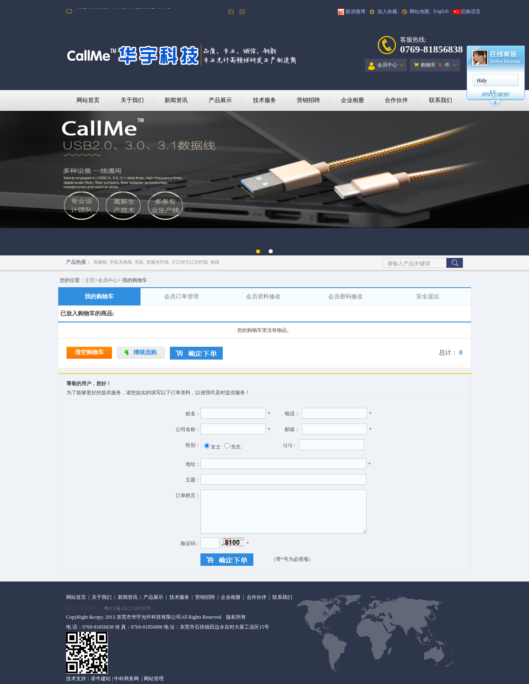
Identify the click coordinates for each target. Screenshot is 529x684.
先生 (236, 447)
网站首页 (88, 100)
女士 (216, 447)
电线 (214, 262)
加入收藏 (387, 11)
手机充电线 (121, 262)
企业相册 (352, 100)
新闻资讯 (176, 100)
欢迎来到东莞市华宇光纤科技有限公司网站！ (126, 11)
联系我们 (440, 100)
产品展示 (220, 100)
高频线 (100, 262)
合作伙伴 (396, 100)
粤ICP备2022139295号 (127, 608)
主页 (90, 280)
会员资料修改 (263, 296)
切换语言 (471, 11)
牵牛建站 (101, 679)
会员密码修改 (345, 296)
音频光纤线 (157, 262)
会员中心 (382, 66)
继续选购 (145, 352)
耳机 (139, 262)
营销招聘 (308, 100)
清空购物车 (89, 352)
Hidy (482, 80)
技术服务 (264, 100)
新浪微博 (355, 11)
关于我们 (132, 100)
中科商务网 (126, 679)
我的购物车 (99, 296)
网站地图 (419, 11)
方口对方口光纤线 (190, 262)
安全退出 (427, 296)
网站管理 (154, 679)
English (441, 11)
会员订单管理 (181, 296)
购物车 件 (431, 65)
